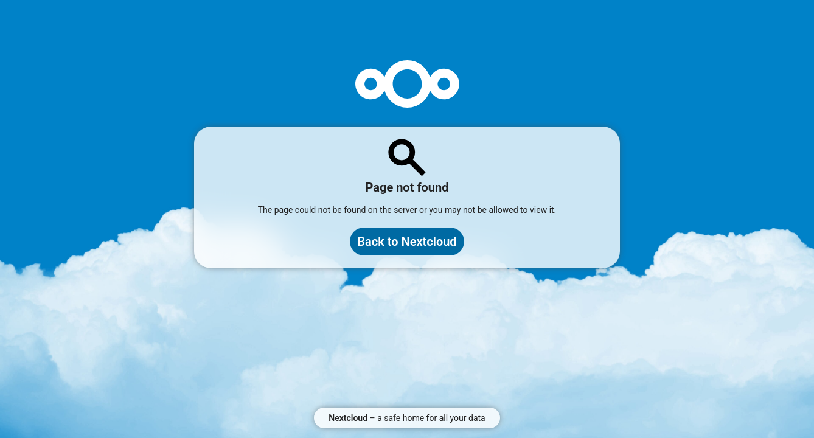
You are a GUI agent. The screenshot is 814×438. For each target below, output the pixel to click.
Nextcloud (348, 418)
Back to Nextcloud (406, 241)
